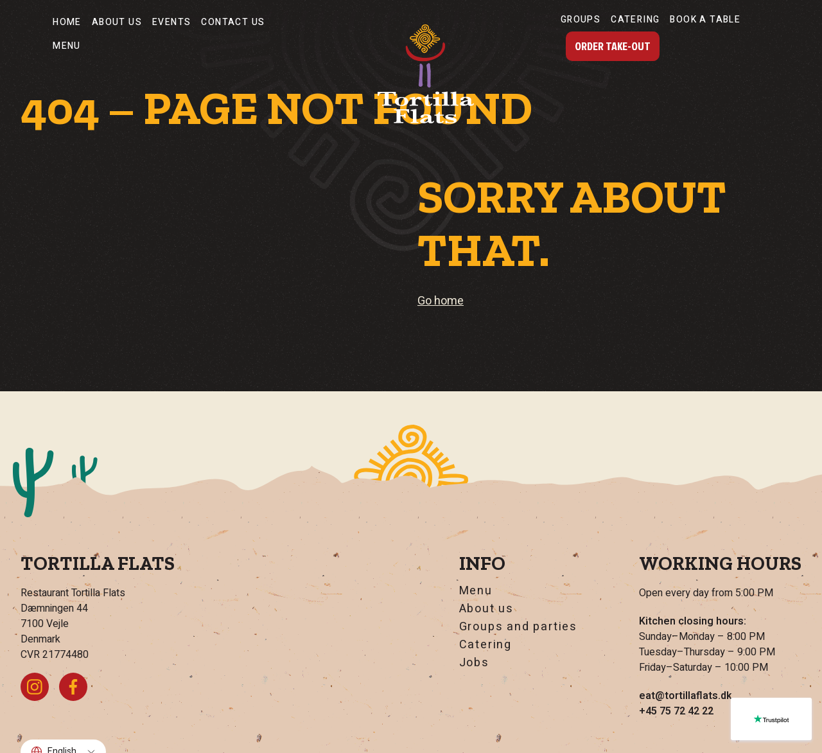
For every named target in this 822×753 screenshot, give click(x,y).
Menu (67, 46)
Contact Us (233, 22)
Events (171, 22)
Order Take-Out (613, 46)
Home (67, 22)
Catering (635, 19)
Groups (580, 19)
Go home (440, 301)
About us (117, 22)
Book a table (705, 19)
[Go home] (426, 73)
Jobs (474, 663)
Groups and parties (518, 627)
